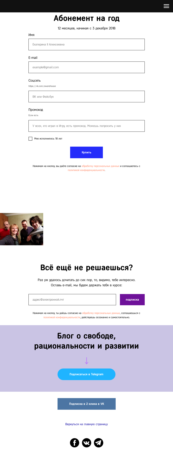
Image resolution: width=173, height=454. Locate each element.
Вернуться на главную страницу (86, 424)
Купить (86, 152)
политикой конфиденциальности (86, 170)
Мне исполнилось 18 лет (45, 139)
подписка (132, 299)
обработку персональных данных (100, 166)
